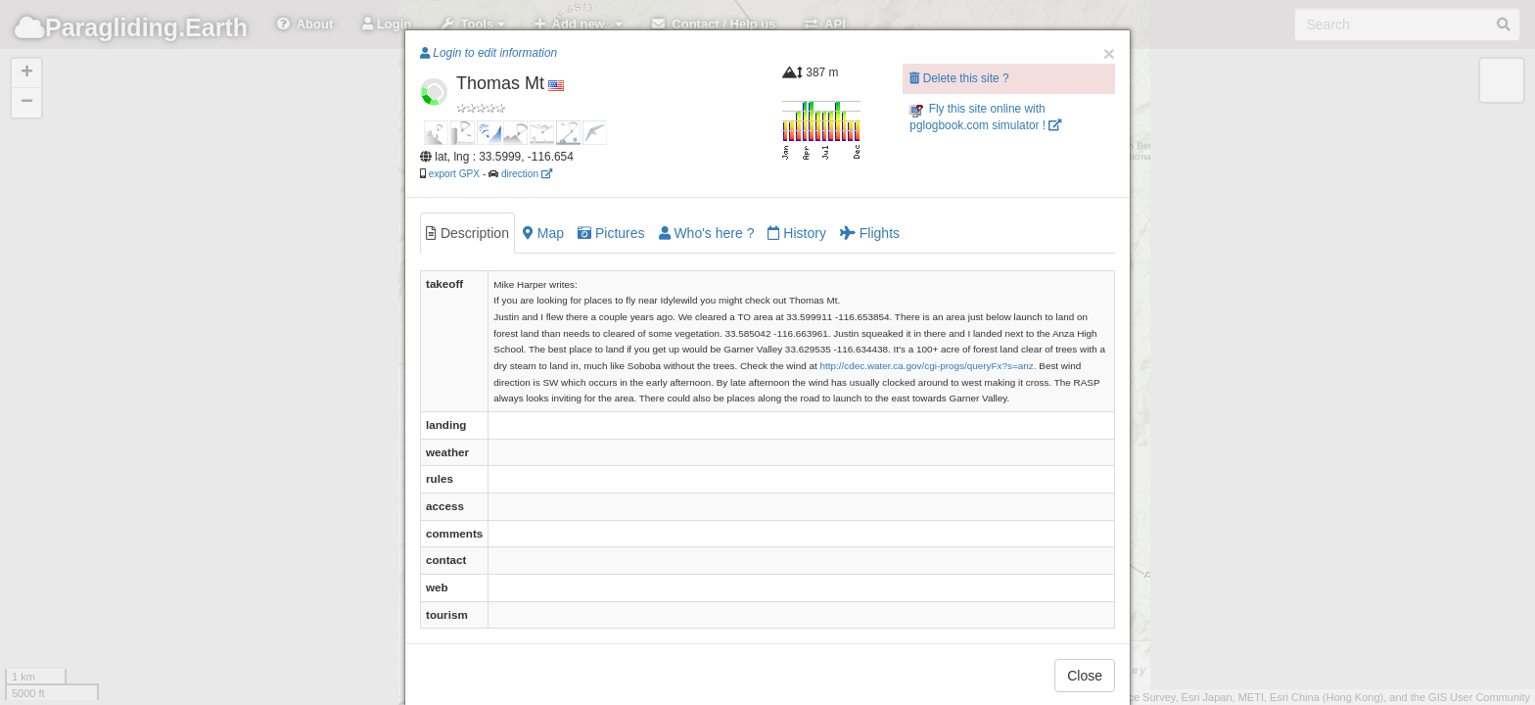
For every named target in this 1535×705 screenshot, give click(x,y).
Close (1084, 675)
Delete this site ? (958, 78)
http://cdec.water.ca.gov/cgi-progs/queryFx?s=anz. (927, 365)
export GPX (454, 173)
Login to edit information (488, 53)
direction (526, 173)
